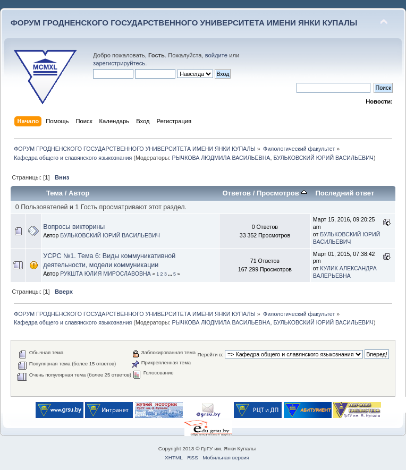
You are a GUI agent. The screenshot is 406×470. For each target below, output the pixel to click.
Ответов (236, 193)
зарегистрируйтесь (119, 63)
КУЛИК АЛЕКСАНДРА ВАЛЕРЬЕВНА (345, 272)
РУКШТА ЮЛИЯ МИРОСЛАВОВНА (105, 273)
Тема (54, 193)
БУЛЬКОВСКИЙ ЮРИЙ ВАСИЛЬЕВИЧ (323, 158)
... (170, 274)
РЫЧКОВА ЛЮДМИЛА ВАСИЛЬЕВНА (221, 158)
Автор (79, 193)
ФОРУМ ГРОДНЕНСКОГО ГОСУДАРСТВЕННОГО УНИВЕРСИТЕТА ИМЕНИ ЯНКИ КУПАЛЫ (184, 22)
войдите (216, 55)
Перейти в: (210, 354)
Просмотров (282, 193)
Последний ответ (344, 193)
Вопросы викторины (74, 226)
